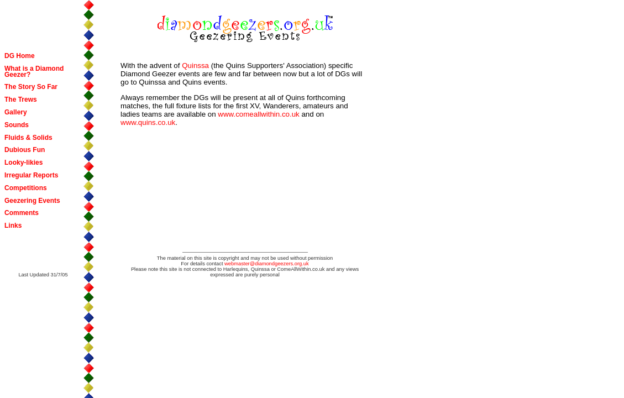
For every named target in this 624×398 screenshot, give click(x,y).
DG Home (19, 56)
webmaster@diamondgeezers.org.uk (266, 263)
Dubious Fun (24, 150)
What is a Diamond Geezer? (34, 71)
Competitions (25, 188)
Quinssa (195, 65)
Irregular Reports (31, 175)
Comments (21, 213)
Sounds (16, 125)
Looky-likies (23, 162)
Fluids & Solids (28, 138)
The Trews (20, 99)
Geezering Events (32, 201)
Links (13, 225)
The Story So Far (30, 87)
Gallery (15, 112)
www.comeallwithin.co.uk (258, 114)
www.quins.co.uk (147, 122)
